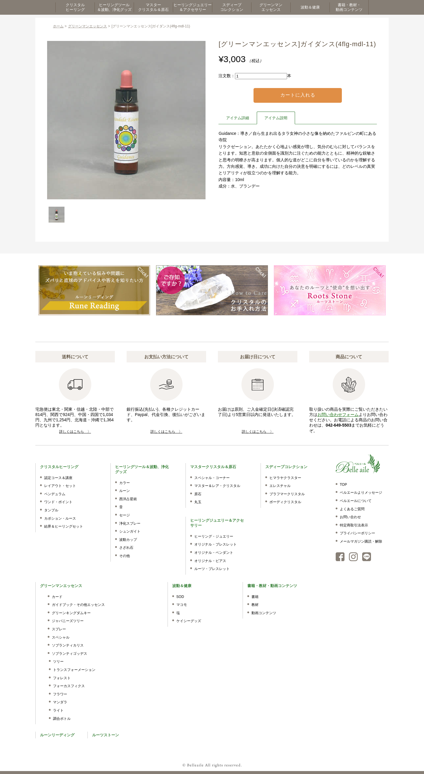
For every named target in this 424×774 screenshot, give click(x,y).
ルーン (124, 491)
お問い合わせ (350, 517)
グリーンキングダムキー (71, 613)
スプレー (59, 629)
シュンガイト (129, 531)
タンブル (51, 510)
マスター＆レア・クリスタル (217, 486)
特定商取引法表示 (354, 525)
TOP (343, 485)
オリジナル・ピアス (210, 561)
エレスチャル (280, 486)
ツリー (58, 661)
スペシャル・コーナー (212, 478)
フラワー (60, 694)
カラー (124, 483)
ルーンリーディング (57, 735)
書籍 (255, 597)
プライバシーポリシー (357, 533)
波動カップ (128, 540)
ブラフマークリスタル (287, 494)
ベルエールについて (356, 501)
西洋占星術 (128, 499)
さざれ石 (126, 548)
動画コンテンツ (263, 613)
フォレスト (62, 678)
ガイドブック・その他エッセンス (78, 605)
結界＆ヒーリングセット (63, 526)
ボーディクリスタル (285, 502)
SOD (180, 597)
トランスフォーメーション (74, 670)
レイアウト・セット (60, 486)
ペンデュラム (54, 494)
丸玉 (197, 502)
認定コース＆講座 (58, 478)
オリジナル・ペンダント (213, 553)
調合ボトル (62, 719)
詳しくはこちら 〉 (75, 432)
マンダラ (60, 702)
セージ (124, 515)
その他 (124, 556)
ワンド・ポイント (58, 502)
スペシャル (60, 637)
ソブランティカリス (68, 645)
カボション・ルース (60, 518)
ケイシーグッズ (188, 621)
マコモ (181, 605)
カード (57, 597)
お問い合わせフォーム (338, 414)
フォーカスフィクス (69, 686)
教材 (255, 605)
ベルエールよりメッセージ (361, 492)
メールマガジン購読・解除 (361, 541)
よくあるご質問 (352, 509)
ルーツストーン (105, 735)
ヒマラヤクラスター (285, 478)
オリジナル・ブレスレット (215, 544)
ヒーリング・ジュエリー (213, 536)
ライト (58, 710)
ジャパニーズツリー (68, 621)
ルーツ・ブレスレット (212, 569)
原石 (197, 494)
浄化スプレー (129, 523)
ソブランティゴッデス (69, 654)
